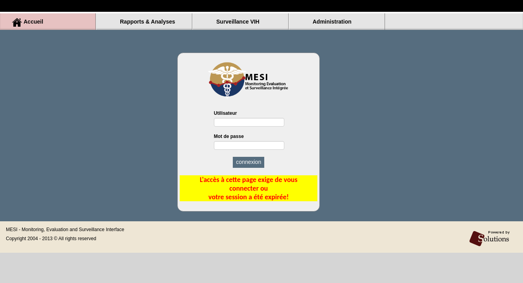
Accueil (33, 21)
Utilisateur (249, 118)
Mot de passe (249, 142)
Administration (332, 21)
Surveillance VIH (238, 21)
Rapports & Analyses (147, 21)
